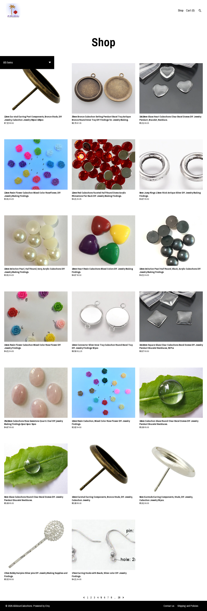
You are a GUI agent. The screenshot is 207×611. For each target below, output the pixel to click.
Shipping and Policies (187, 606)
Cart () (190, 10)
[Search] (200, 11)
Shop (180, 10)
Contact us (168, 606)
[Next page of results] (123, 597)
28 (119, 597)
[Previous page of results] (84, 597)
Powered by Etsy (41, 606)
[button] (27, 62)
